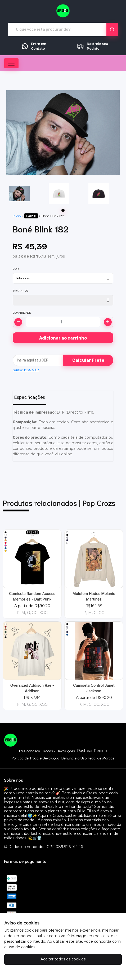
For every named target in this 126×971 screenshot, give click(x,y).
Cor (16, 269)
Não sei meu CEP (26, 370)
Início (17, 216)
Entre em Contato (33, 46)
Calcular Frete (88, 360)
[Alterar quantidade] (63, 322)
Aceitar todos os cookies (63, 959)
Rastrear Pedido (92, 751)
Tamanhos (20, 290)
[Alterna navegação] (11, 63)
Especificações (29, 397)
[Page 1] (63, 210)
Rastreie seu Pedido (92, 46)
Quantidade (22, 312)
